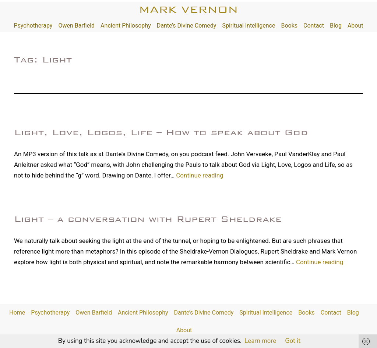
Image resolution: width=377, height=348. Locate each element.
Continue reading (199, 175)
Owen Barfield (76, 25)
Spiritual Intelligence (248, 25)
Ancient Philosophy (126, 25)
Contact (313, 25)
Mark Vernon (188, 9)
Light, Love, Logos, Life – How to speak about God (161, 132)
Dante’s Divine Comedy (186, 25)
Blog (336, 25)
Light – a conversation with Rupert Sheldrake (148, 219)
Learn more (260, 341)
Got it (292, 341)
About (355, 25)
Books (289, 25)
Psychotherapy (33, 25)
